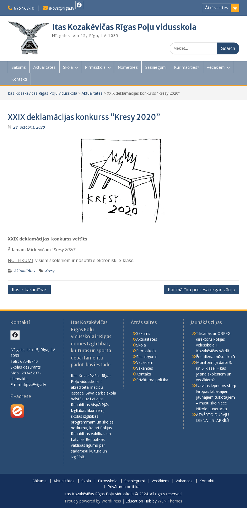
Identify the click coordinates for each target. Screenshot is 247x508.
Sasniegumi (156, 67)
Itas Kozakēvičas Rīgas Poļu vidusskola (124, 27)
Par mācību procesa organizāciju (201, 290)
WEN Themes (170, 501)
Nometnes (128, 67)
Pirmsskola (95, 67)
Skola (68, 67)
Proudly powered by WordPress (93, 501)
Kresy (49, 270)
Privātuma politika (152, 379)
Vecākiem (216, 67)
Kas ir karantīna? (29, 290)
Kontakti (19, 79)
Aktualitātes (44, 67)
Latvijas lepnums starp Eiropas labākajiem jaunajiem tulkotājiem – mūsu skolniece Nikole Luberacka (216, 397)
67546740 (24, 8)
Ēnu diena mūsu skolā (215, 356)
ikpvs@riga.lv (61, 8)
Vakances (144, 368)
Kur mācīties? (186, 67)
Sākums (19, 67)
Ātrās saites (216, 7)
